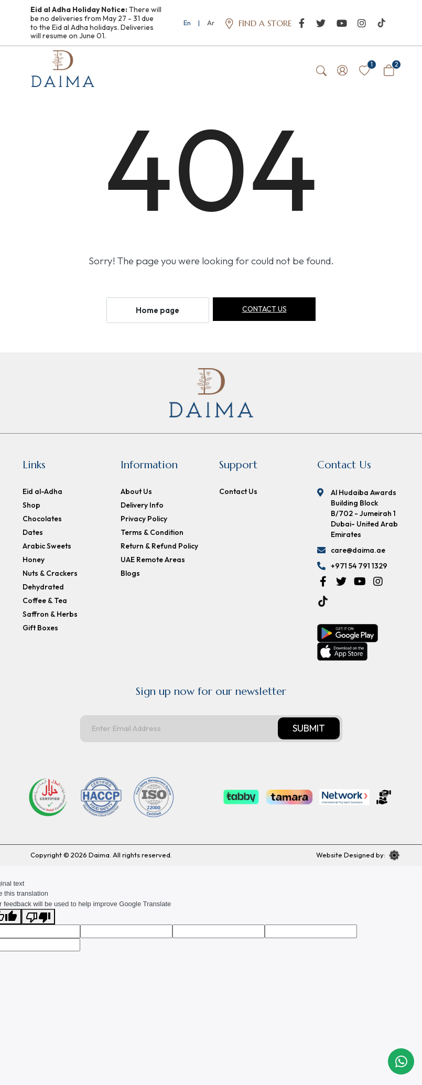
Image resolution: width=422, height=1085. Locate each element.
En (187, 22)
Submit (309, 730)
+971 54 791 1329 (359, 567)
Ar (210, 22)
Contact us (264, 310)
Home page (157, 312)
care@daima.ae (358, 551)
